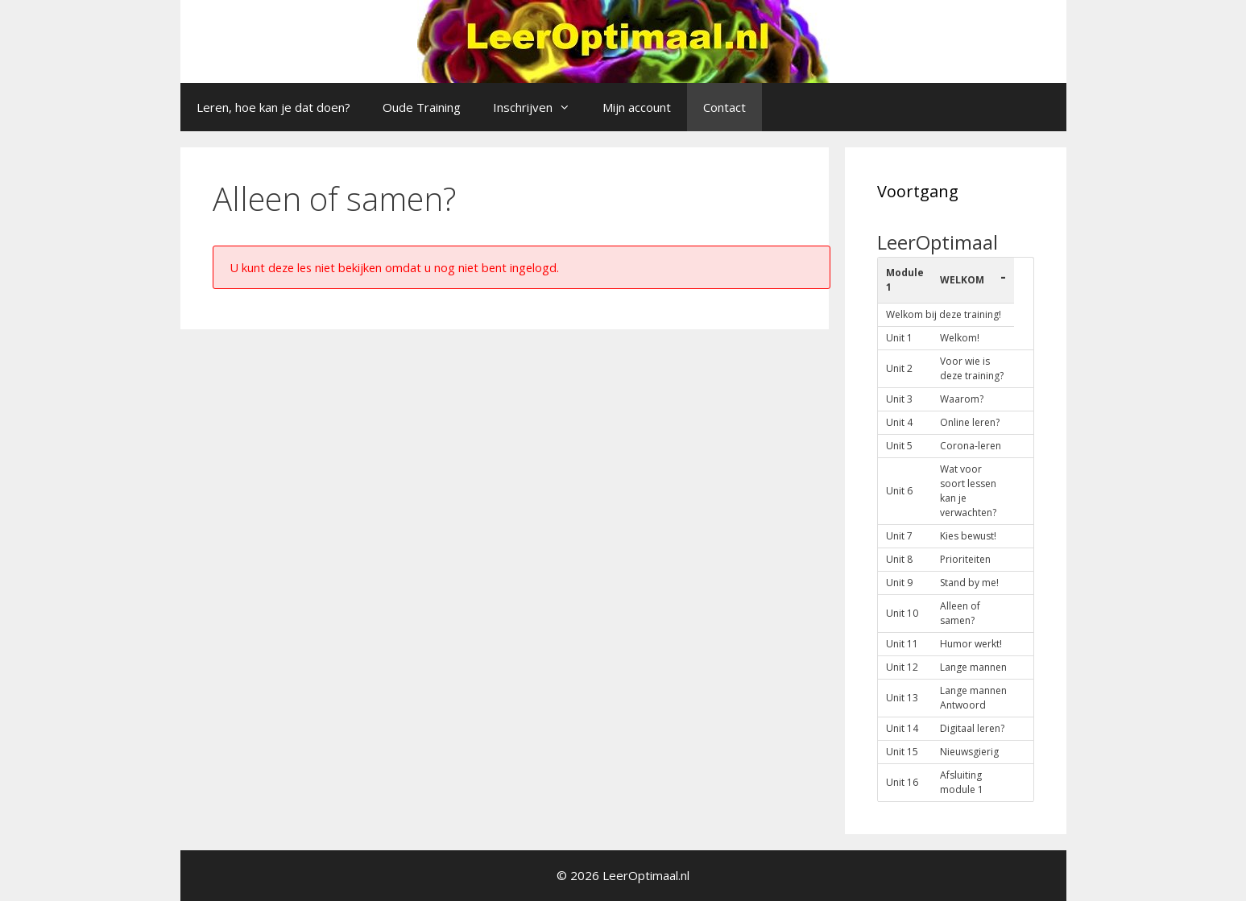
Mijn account (636, 107)
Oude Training (422, 107)
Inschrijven (539, 107)
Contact (724, 107)
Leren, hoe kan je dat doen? (273, 107)
